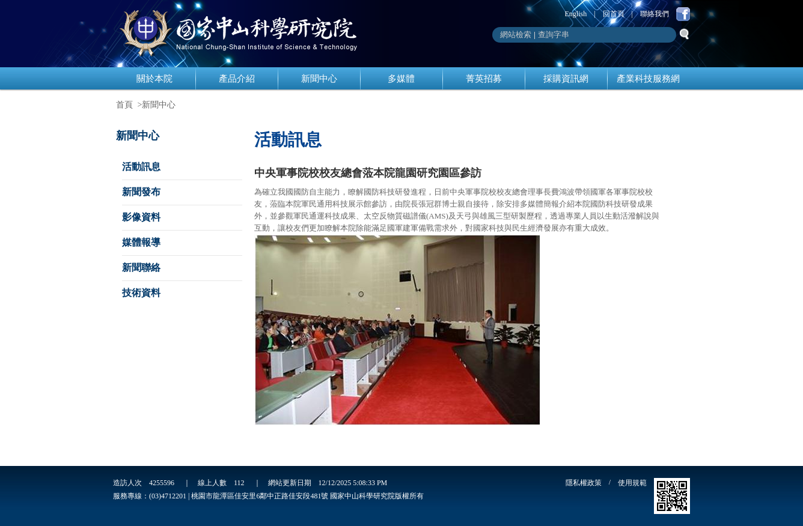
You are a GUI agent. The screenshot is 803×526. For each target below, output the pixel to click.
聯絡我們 (654, 14)
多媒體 (401, 78)
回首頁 (613, 14)
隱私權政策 (584, 483)
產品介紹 (237, 78)
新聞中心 (319, 78)
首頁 (124, 104)
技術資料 (141, 293)
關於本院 (154, 78)
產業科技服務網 (648, 78)
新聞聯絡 (141, 267)
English (576, 14)
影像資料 (141, 217)
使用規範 (632, 483)
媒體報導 (141, 242)
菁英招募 (484, 78)
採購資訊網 (565, 78)
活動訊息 (141, 167)
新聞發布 (141, 192)
